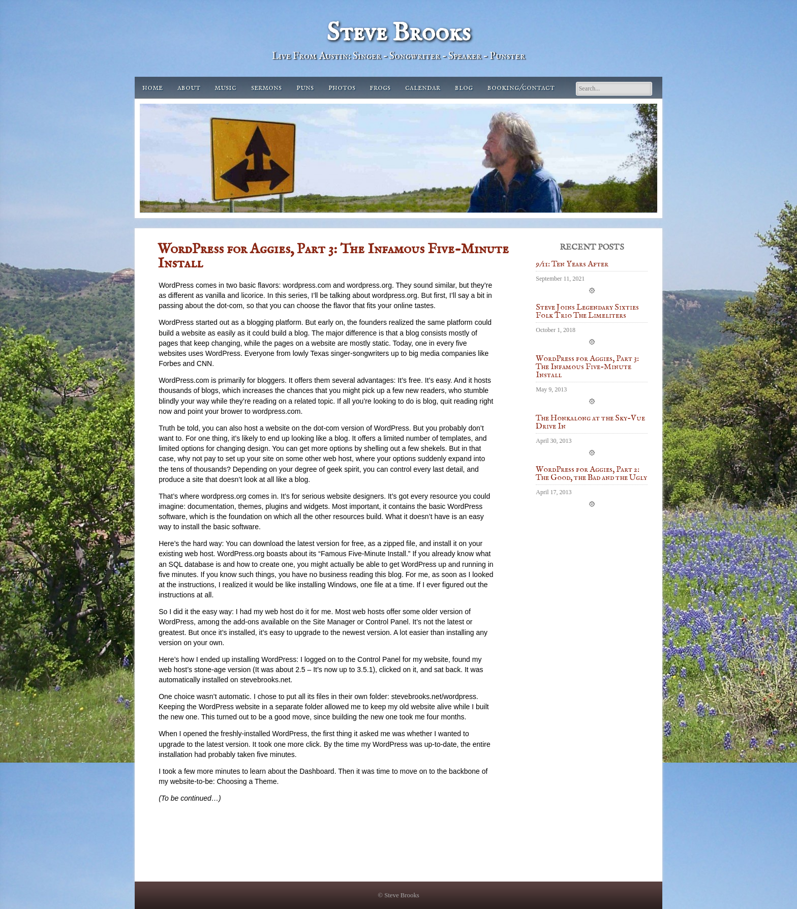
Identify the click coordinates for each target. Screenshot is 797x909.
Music (225, 88)
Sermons (266, 88)
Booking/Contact (521, 88)
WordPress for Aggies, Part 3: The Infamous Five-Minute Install (587, 367)
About (188, 88)
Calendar (422, 88)
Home (152, 88)
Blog (464, 88)
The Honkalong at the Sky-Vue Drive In (590, 423)
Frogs (380, 88)
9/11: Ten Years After (572, 264)
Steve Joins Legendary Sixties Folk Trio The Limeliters (587, 312)
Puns (305, 88)
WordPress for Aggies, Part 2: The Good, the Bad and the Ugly (591, 474)
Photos (341, 88)
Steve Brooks (398, 33)
